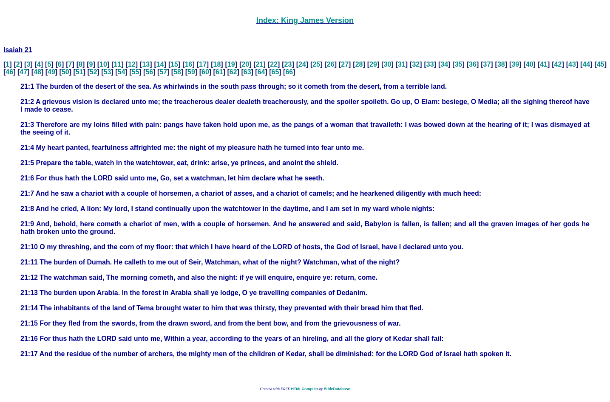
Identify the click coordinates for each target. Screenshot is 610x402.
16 (189, 64)
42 (558, 64)
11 (118, 64)
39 (515, 64)
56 (149, 72)
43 (572, 64)
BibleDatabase (336, 389)
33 (430, 64)
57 (163, 72)
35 (458, 64)
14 (160, 64)
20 (245, 64)
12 (132, 64)
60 (205, 72)
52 (93, 72)
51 (79, 72)
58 (177, 72)
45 (600, 64)
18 (217, 64)
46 (9, 72)
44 (586, 64)
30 (388, 64)
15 (174, 64)
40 (529, 64)
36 (473, 64)
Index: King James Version (305, 20)
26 (331, 64)
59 (191, 72)
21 (260, 64)
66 (289, 72)
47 (23, 72)
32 (416, 64)
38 (501, 64)
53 (107, 72)
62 (233, 72)
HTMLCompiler (304, 389)
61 (219, 72)
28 (359, 64)
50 (65, 72)
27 (345, 64)
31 (402, 64)
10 (103, 64)
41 (544, 64)
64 (261, 72)
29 (373, 64)
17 (203, 64)
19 (231, 64)
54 (121, 72)
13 (146, 64)
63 (247, 72)
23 (288, 64)
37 (487, 64)
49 (51, 72)
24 (302, 64)
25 (316, 64)
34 (444, 64)
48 (37, 72)
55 (135, 72)
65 (275, 72)
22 (274, 64)
